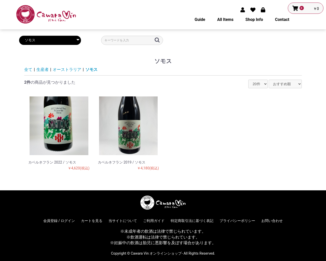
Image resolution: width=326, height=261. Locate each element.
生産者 (42, 69)
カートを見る (91, 221)
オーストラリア (67, 69)
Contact (282, 19)
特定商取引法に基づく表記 (192, 221)
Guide (200, 19)
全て (28, 69)
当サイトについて (122, 221)
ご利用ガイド (154, 221)
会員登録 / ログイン (59, 221)
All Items (225, 19)
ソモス (91, 69)
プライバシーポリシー (237, 221)
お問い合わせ (272, 221)
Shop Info (254, 19)
